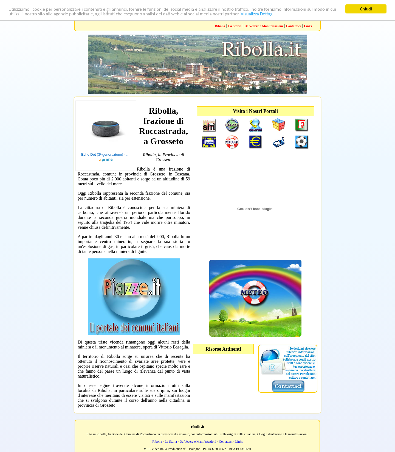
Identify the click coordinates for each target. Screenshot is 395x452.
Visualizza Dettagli (258, 13)
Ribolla (220, 26)
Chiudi (366, 9)
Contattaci (293, 26)
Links (308, 26)
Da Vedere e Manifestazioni (263, 26)
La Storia (234, 26)
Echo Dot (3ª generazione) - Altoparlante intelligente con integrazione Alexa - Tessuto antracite (106, 154)
